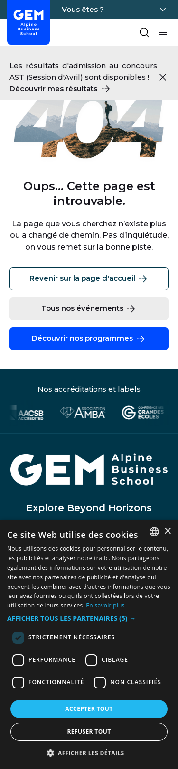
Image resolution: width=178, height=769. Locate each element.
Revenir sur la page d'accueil (89, 278)
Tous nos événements (89, 308)
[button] (89, 618)
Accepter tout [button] (88, 709)
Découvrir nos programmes (89, 338)
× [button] (167, 531)
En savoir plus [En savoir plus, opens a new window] (105, 605)
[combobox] (154, 531)
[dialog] (89, 644)
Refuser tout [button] (89, 732)
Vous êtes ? (83, 9)
